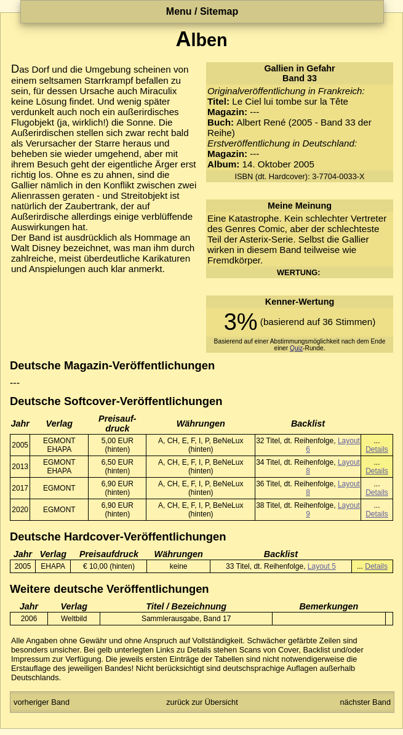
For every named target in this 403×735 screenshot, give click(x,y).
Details (376, 449)
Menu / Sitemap (202, 11)
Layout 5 (322, 566)
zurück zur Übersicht (202, 702)
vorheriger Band (42, 702)
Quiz (296, 348)
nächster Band (365, 702)
